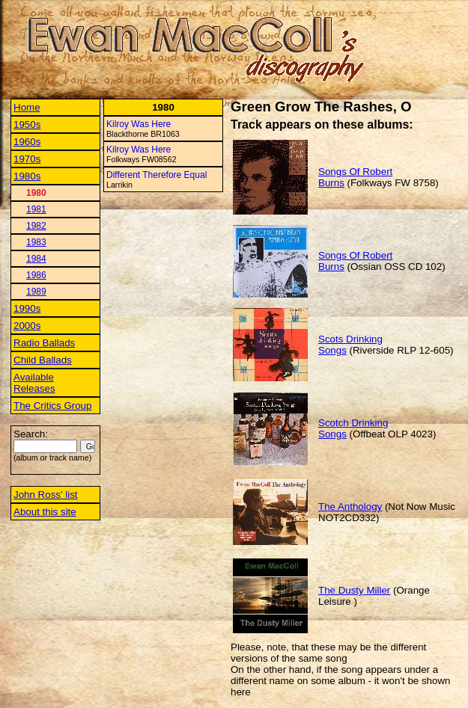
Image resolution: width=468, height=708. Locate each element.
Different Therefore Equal (156, 175)
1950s (26, 124)
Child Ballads (42, 360)
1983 (36, 242)
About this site (44, 511)
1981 (36, 209)
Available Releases (34, 383)
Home (26, 107)
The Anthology (350, 506)
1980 (36, 193)
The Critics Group (52, 405)
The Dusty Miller (354, 590)
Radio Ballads (44, 342)
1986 (36, 275)
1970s (26, 158)
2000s (26, 325)
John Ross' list (45, 494)
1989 (36, 291)
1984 (36, 258)
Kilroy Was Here (138, 124)
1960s (26, 141)
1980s (26, 176)
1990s (26, 308)
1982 (36, 226)
